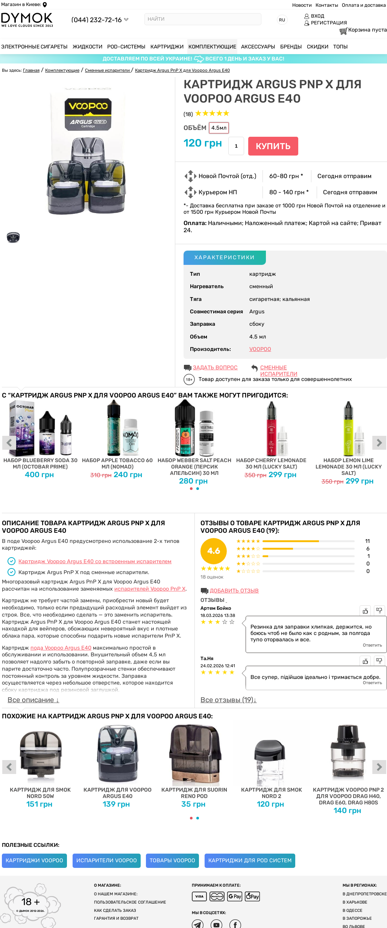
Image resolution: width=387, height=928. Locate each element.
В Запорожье (357, 918)
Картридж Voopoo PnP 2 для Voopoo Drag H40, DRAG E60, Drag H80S (348, 763)
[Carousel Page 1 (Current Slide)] (191, 488)
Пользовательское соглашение (130, 902)
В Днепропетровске (365, 894)
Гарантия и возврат (116, 918)
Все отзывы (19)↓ (228, 700)
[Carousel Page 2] (197, 488)
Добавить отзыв (234, 591)
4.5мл (218, 128)
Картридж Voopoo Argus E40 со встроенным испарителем (94, 561)
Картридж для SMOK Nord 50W (40, 759)
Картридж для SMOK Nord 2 (271, 759)
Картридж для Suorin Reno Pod (194, 759)
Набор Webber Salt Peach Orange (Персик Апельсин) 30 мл (194, 437)
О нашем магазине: (116, 894)
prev (9, 443)
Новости (302, 5)
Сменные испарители (278, 368)
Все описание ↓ (33, 700)
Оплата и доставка (364, 5)
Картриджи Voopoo (34, 860)
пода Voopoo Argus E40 (60, 648)
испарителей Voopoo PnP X (149, 589)
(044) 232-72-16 (96, 20)
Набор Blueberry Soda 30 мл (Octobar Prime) (40, 434)
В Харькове (355, 902)
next (379, 443)
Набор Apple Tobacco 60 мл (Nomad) (117, 434)
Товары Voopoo (172, 860)
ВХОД (314, 16)
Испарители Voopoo (106, 860)
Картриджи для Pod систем (249, 860)
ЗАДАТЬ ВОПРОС (215, 367)
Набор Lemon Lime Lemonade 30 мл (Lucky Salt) (348, 437)
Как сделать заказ (115, 910)
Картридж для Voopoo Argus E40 (117, 759)
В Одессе (353, 910)
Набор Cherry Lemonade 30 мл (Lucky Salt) (271, 434)
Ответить (372, 645)
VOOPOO (260, 349)
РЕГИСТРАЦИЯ (325, 23)
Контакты (327, 5)
